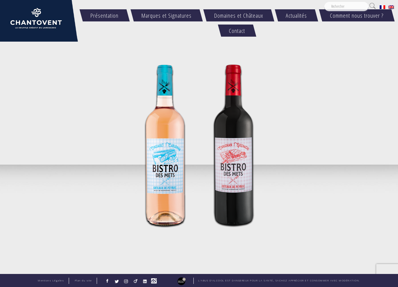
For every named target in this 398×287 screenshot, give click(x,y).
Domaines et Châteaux (238, 15)
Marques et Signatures (166, 15)
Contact (237, 31)
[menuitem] (382, 7)
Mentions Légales (51, 280)
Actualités (296, 15)
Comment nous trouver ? (356, 15)
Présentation (105, 15)
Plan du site (83, 280)
